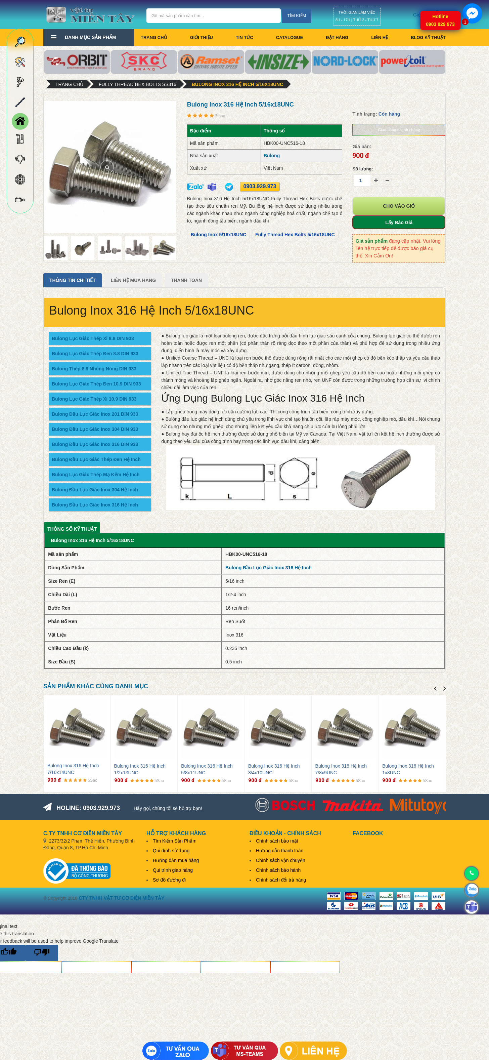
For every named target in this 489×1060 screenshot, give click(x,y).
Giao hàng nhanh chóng (399, 129)
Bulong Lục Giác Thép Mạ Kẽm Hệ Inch (96, 474)
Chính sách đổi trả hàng (281, 880)
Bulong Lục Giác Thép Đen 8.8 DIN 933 (95, 353)
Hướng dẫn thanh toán (279, 850)
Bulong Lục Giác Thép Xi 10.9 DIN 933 (94, 399)
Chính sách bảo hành (278, 870)
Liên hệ (379, 37)
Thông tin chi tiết (72, 280)
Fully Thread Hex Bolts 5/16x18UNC (295, 234)
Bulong (272, 155)
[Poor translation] (41, 953)
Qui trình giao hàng (173, 870)
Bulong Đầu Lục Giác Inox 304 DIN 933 (95, 429)
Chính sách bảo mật (277, 841)
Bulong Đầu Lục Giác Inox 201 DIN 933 (95, 414)
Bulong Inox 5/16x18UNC (219, 234)
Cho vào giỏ (399, 206)
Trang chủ (154, 37)
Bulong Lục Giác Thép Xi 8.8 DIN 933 (93, 338)
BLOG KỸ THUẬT (428, 37)
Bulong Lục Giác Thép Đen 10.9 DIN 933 (96, 383)
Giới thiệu (201, 37)
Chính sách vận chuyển (280, 860)
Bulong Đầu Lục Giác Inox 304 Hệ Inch (95, 489)
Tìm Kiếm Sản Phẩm (174, 841)
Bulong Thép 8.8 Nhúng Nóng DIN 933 (94, 368)
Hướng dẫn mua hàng (176, 860)
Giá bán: (361, 146)
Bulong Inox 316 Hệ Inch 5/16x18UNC (237, 84)
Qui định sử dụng (171, 850)
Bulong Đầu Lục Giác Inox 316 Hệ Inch (95, 504)
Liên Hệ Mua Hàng (133, 280)
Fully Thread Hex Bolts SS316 (137, 84)
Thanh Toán (186, 280)
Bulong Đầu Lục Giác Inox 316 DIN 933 (95, 444)
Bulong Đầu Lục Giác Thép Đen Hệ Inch (96, 459)
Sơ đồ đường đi (169, 880)
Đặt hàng (337, 37)
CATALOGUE (289, 37)
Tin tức (244, 37)
